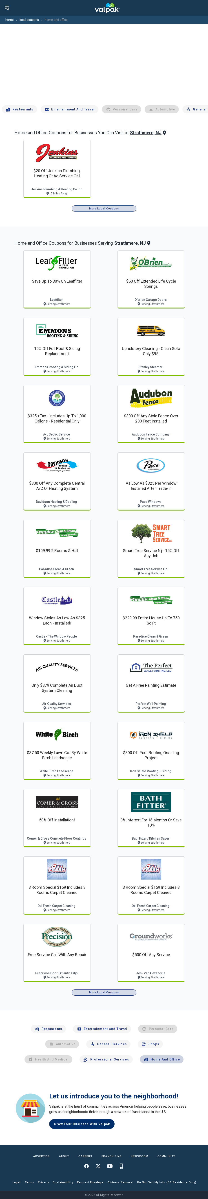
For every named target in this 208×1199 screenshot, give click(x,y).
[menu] (7, 8)
